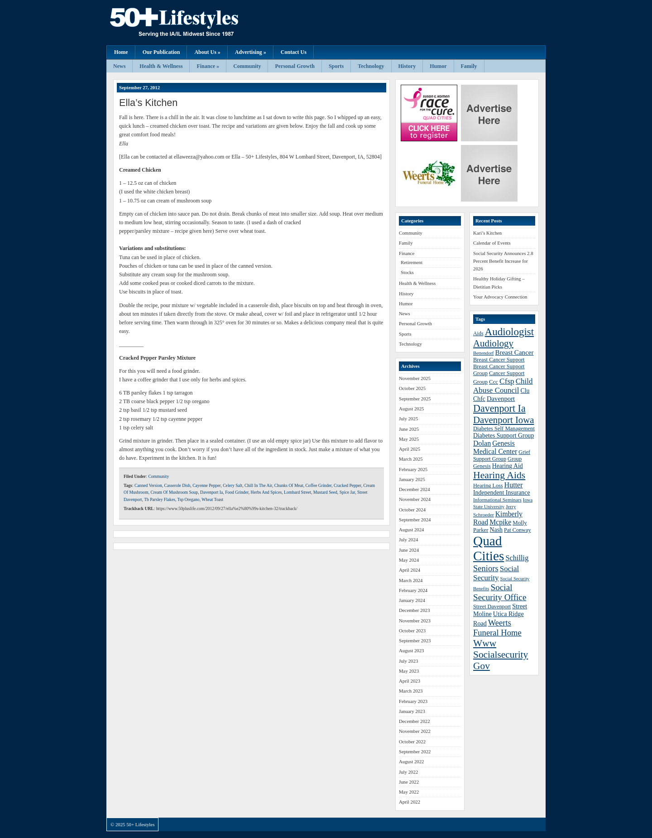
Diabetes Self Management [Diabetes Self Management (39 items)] (504, 428)
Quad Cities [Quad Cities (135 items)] (488, 548)
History (407, 66)
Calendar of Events (492, 243)
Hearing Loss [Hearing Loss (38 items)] (488, 485)
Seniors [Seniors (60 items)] (486, 568)
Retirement (411, 262)
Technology (371, 66)
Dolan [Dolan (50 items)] (482, 443)
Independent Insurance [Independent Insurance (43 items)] (501, 492)
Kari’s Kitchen (487, 233)
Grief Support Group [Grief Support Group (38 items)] (501, 455)
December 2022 (414, 721)
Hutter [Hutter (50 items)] (513, 485)
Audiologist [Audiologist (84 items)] (509, 331)
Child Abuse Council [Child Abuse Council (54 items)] (503, 386)
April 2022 (409, 801)
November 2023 (415, 620)
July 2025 (408, 418)
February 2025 (413, 469)
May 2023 (409, 671)
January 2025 (412, 479)
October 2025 (412, 388)
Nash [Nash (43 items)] (496, 529)
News (119, 66)
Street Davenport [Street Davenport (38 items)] (492, 606)
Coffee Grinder (318, 485)
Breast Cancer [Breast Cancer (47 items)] (514, 352)
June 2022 (409, 782)
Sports (336, 66)
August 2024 (411, 529)
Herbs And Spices (266, 492)
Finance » (208, 66)
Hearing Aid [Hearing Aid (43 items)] (507, 465)
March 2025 (410, 459)
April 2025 (409, 449)
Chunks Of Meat (288, 485)
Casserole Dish (177, 485)
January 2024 (412, 600)
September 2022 (415, 751)
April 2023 (409, 681)
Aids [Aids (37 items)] (478, 333)
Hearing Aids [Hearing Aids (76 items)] (499, 475)
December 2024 (414, 489)
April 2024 (409, 570)
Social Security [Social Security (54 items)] (496, 573)
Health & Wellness (160, 66)
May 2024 (409, 560)
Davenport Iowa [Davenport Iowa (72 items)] (503, 419)
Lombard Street (297, 492)
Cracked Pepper (347, 485)
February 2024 (413, 590)
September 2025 (415, 398)
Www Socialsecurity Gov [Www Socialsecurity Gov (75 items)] (500, 654)
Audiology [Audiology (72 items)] (493, 343)
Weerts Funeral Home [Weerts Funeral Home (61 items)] (497, 627)
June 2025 (409, 429)
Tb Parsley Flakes (159, 499)
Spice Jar (347, 492)
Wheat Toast (212, 499)
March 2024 (410, 580)
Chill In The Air (258, 485)
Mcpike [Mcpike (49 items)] (500, 522)
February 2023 (413, 701)
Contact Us (294, 52)
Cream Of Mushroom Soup (174, 492)
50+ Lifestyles (197, 22)
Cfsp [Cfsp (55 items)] (506, 381)
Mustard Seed (325, 492)
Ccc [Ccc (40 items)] (493, 382)
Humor (438, 66)
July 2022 (408, 772)
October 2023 (412, 630)
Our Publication (161, 52)
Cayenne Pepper (206, 485)
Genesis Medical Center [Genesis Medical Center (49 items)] (495, 447)
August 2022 (411, 761)
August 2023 (411, 650)
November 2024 (415, 499)
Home (121, 52)
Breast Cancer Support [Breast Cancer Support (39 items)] (499, 359)
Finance (406, 253)
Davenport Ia (211, 492)
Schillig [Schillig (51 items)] (516, 558)
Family (469, 66)
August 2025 (411, 408)
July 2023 (408, 661)
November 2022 (415, 731)
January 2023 (412, 711)
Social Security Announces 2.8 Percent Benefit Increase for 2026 (503, 261)
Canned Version (148, 485)
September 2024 (415, 519)
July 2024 (408, 539)
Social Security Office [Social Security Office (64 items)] (499, 592)
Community (247, 66)
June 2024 (409, 550)
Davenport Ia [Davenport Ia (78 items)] (499, 408)
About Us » (207, 52)
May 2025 (409, 439)
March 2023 (410, 691)
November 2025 (415, 378)
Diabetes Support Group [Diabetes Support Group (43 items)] (503, 435)
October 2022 (412, 741)
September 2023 (415, 640)
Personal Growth (294, 66)
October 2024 (412, 509)
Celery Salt (232, 485)
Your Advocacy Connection (500, 296)
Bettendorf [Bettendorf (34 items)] (483, 353)
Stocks (407, 272)
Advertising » (250, 52)
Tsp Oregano (188, 499)
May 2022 (409, 792)
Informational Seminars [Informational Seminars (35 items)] (497, 499)
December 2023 (414, 610)
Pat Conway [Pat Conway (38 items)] (517, 530)
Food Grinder (237, 492)
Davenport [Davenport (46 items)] (501, 398)
